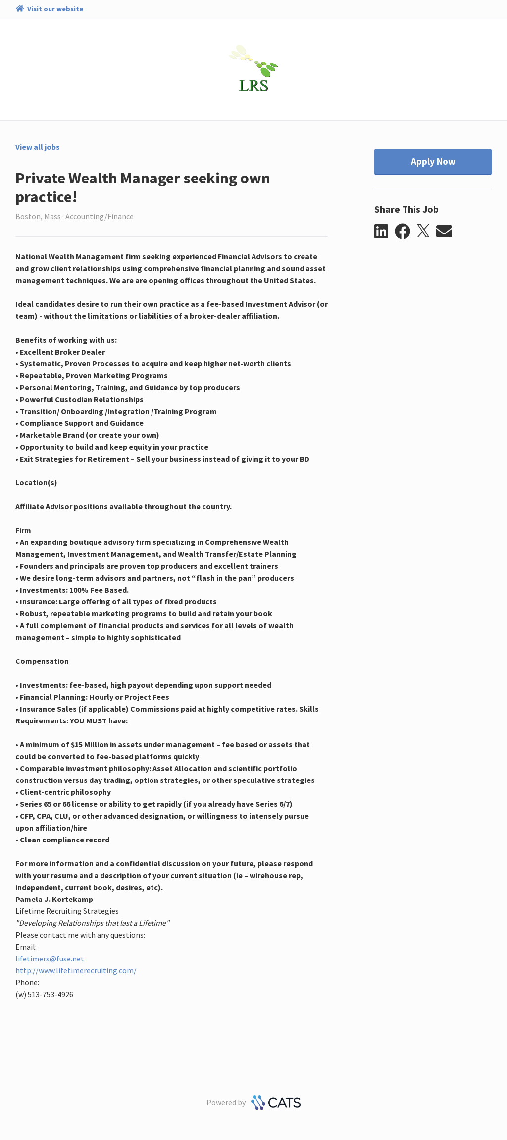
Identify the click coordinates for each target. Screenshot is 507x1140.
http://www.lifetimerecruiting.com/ (76, 970)
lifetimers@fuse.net (49, 958)
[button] (384, 231)
